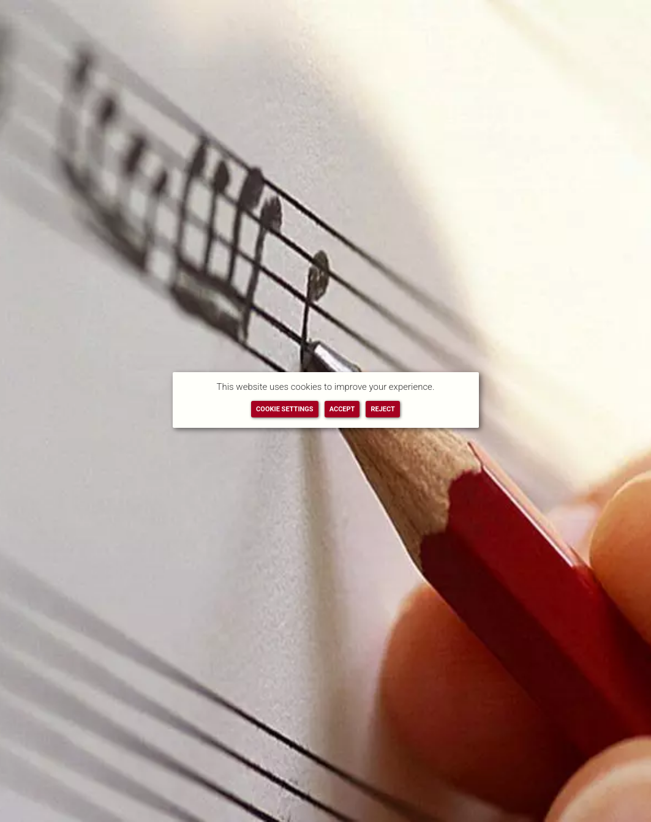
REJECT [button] (382, 409)
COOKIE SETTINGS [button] (285, 409)
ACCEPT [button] (342, 409)
